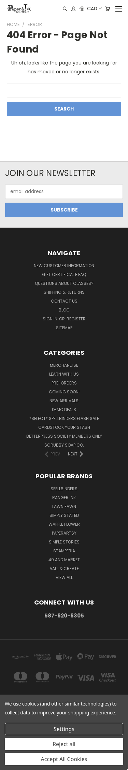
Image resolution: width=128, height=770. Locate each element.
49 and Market (64, 560)
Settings (64, 729)
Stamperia (64, 551)
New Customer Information (64, 265)
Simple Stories (64, 542)
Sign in (50, 319)
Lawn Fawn (64, 506)
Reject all (64, 744)
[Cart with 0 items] (107, 9)
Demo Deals (64, 409)
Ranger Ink (64, 497)
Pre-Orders (64, 383)
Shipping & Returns (64, 292)
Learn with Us (64, 374)
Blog (64, 310)
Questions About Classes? (64, 283)
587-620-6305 (64, 615)
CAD (94, 8)
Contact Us (64, 301)
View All (64, 577)
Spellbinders (64, 489)
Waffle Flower (64, 524)
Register (76, 319)
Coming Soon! (64, 392)
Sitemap (64, 328)
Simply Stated (64, 515)
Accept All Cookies (64, 759)
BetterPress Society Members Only (64, 436)
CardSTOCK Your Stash (64, 427)
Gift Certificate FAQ (64, 274)
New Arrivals (64, 401)
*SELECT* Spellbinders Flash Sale (64, 418)
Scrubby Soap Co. (64, 445)
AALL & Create (64, 568)
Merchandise (64, 365)
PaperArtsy (64, 533)
